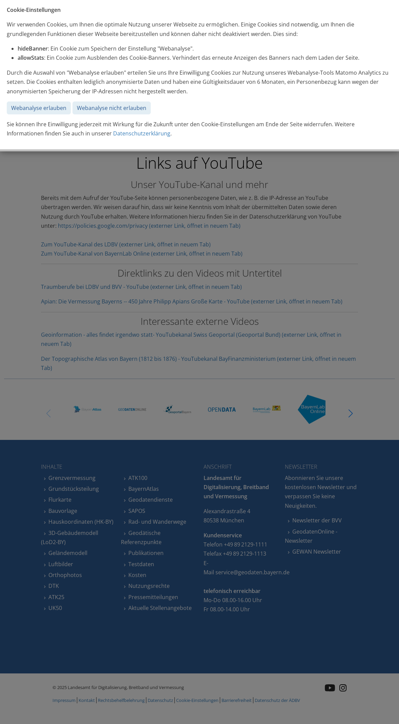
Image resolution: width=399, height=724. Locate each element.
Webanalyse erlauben (38, 108)
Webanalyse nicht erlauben (111, 108)
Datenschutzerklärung (141, 133)
